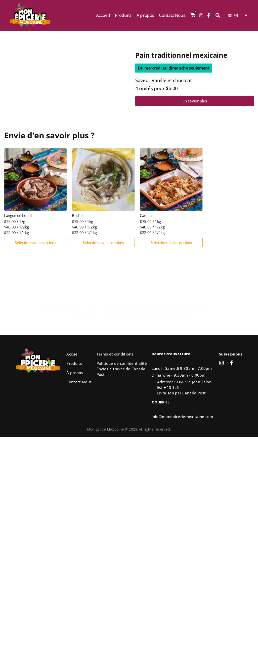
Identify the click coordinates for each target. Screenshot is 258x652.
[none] (237, 15)
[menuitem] (237, 15)
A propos (145, 15)
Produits (123, 15)
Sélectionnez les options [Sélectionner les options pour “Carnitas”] (171, 242)
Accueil (103, 15)
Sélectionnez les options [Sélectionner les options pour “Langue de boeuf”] (35, 242)
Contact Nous (172, 15)
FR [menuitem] (236, 15)
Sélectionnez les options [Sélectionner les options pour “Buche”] (103, 242)
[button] (173, 68)
